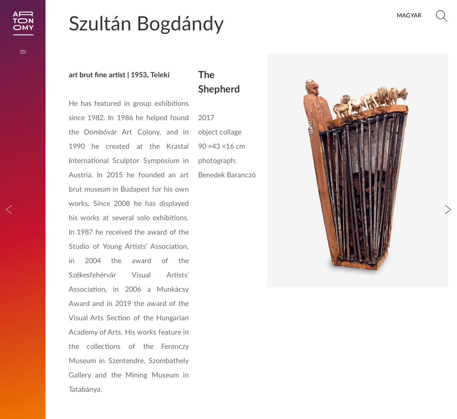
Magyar (409, 15)
